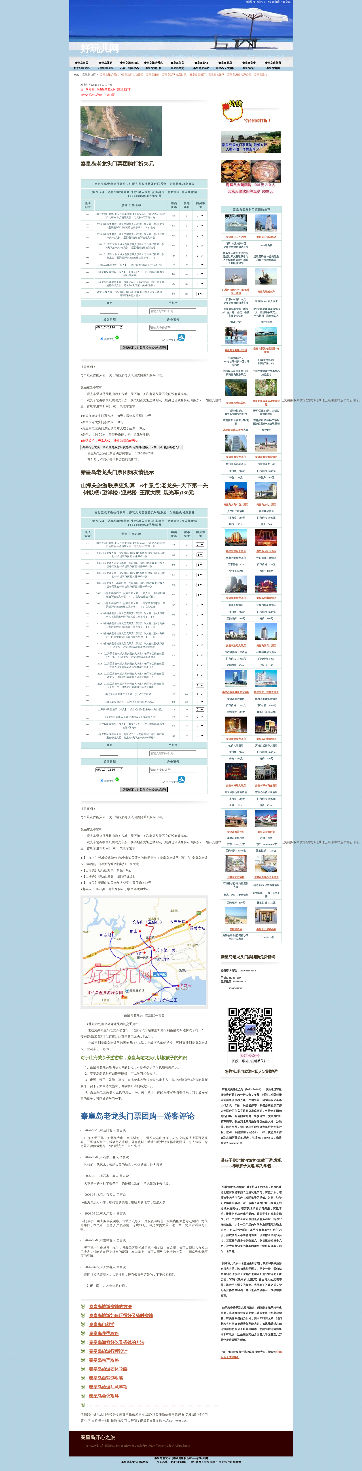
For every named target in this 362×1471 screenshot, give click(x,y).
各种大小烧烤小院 (266, 929)
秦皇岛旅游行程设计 (108, 1351)
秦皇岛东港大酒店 (266, 739)
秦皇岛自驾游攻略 (106, 1378)
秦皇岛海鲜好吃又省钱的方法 (116, 1342)
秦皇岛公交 (177, 68)
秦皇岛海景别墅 (235, 831)
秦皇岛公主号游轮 (236, 236)
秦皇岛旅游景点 (153, 62)
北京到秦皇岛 (82, 68)
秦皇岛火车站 (201, 68)
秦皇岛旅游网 (216, 74)
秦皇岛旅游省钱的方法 (110, 1306)
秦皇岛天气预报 (225, 68)
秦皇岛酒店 (225, 62)
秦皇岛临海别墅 (266, 831)
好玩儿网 (99, 48)
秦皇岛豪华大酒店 (236, 598)
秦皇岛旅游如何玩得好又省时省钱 (121, 1315)
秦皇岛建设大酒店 (236, 551)
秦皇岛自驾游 (273, 62)
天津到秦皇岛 (105, 68)
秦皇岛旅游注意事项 (108, 1387)
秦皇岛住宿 (177, 62)
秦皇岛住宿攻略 (104, 1333)
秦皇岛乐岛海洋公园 (239, 74)
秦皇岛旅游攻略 (129, 62)
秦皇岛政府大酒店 (236, 645)
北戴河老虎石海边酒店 (266, 877)
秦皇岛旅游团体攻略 (108, 1369)
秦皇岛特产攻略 (104, 1360)
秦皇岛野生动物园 (132, 74)
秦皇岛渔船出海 (266, 291)
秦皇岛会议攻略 (104, 1395)
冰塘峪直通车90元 (233, 430)
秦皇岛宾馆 (201, 62)
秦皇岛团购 (105, 62)
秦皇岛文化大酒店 (266, 504)
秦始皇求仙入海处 (266, 236)
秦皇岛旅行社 (153, 68)
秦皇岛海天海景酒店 (266, 457)
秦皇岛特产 (249, 68)
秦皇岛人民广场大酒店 (236, 504)
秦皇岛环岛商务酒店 (266, 785)
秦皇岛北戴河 (198, 74)
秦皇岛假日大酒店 (266, 645)
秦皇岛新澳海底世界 (174, 74)
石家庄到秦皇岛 (129, 68)
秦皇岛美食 (249, 62)
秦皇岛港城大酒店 (236, 739)
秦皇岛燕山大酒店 (266, 598)
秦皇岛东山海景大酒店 (266, 692)
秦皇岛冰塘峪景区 (236, 402)
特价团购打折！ (257, 120)
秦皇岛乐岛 (152, 74)
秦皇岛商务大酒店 (236, 457)
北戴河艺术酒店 (235, 877)
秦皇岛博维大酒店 (236, 785)
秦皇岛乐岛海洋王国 (236, 350)
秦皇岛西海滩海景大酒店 (235, 692)
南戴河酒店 (236, 929)
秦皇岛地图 (273, 68)
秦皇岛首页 (81, 62)
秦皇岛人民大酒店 (266, 551)
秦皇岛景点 (260, 74)
